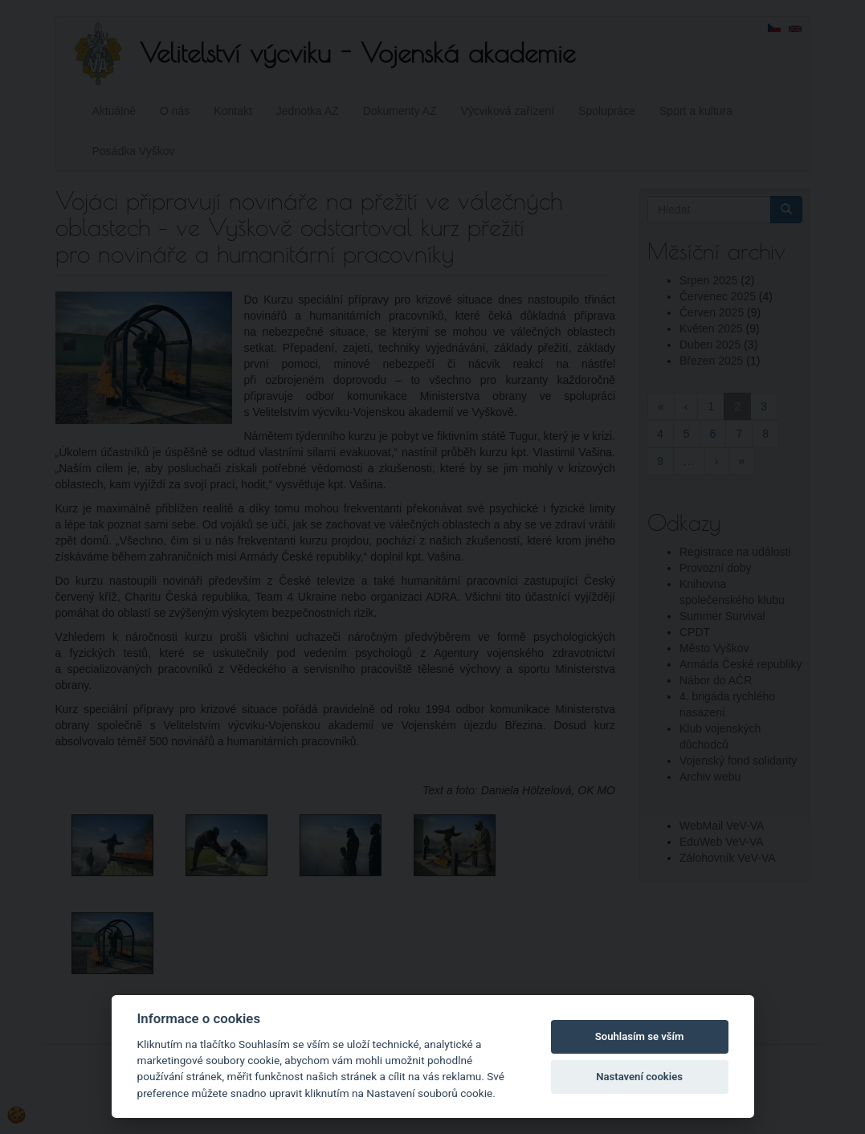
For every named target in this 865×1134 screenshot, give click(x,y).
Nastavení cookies (639, 1077)
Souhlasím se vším (639, 1036)
